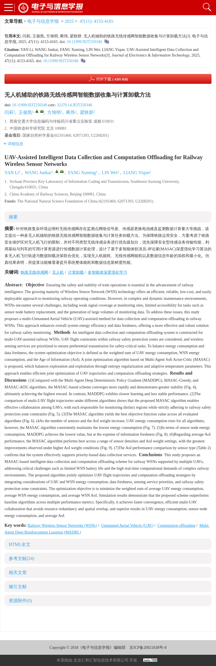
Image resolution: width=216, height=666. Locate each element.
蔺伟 (70, 112)
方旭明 (54, 112)
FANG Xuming (82, 172)
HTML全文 (19, 544)
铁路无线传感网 (34, 272)
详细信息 (13, 144)
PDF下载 (112, 79)
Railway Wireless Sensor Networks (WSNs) (62, 525)
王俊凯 (25, 112)
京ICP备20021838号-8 (147, 647)
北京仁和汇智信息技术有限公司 (101, 660)
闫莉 (9, 112)
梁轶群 (86, 112)
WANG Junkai (38, 172)
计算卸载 (76, 272)
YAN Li (11, 172)
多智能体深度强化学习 (107, 272)
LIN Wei (110, 172)
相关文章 (18, 572)
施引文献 (18, 586)
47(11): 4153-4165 (96, 21)
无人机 (58, 272)
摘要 (13, 217)
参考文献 (21, 558)
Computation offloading (176, 525)
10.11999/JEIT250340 (84, 42)
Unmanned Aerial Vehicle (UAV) (127, 525)
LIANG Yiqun (136, 172)
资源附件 (20, 600)
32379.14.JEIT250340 (74, 105)
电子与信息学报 (43, 21)
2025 (69, 21)
